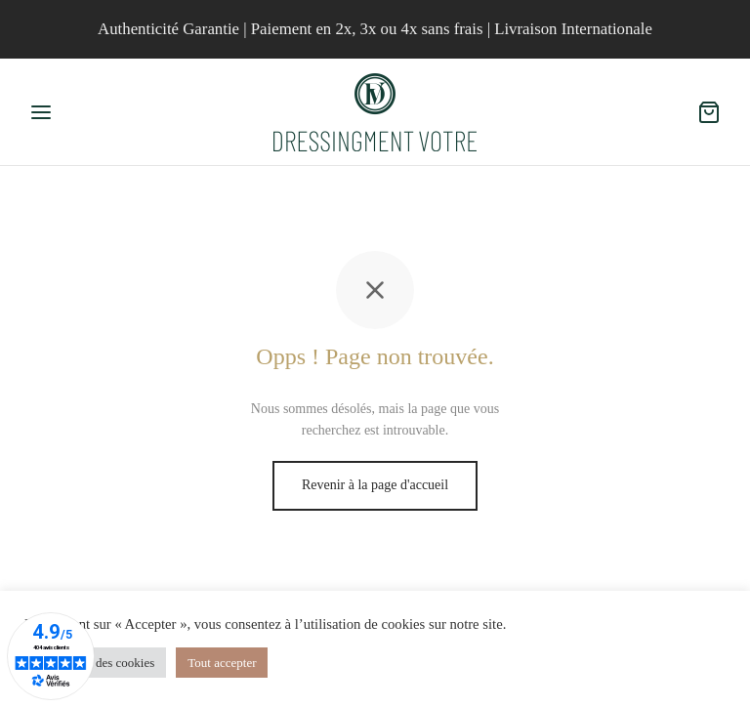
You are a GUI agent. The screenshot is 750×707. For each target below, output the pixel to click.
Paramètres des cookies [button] (95, 662)
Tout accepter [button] (222, 662)
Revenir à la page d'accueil (375, 485)
